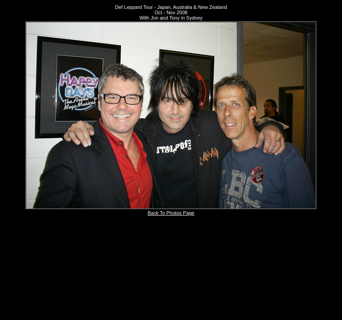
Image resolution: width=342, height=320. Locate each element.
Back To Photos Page (171, 213)
